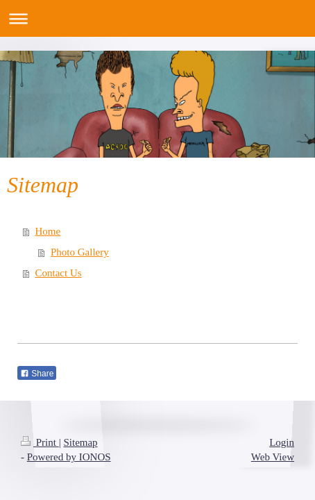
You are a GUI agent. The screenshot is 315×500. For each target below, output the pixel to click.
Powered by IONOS (69, 456)
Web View (272, 456)
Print (40, 442)
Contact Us (58, 272)
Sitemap (80, 442)
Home (48, 231)
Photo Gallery (80, 252)
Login (281, 442)
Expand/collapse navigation (157, 18)
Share (36, 373)
